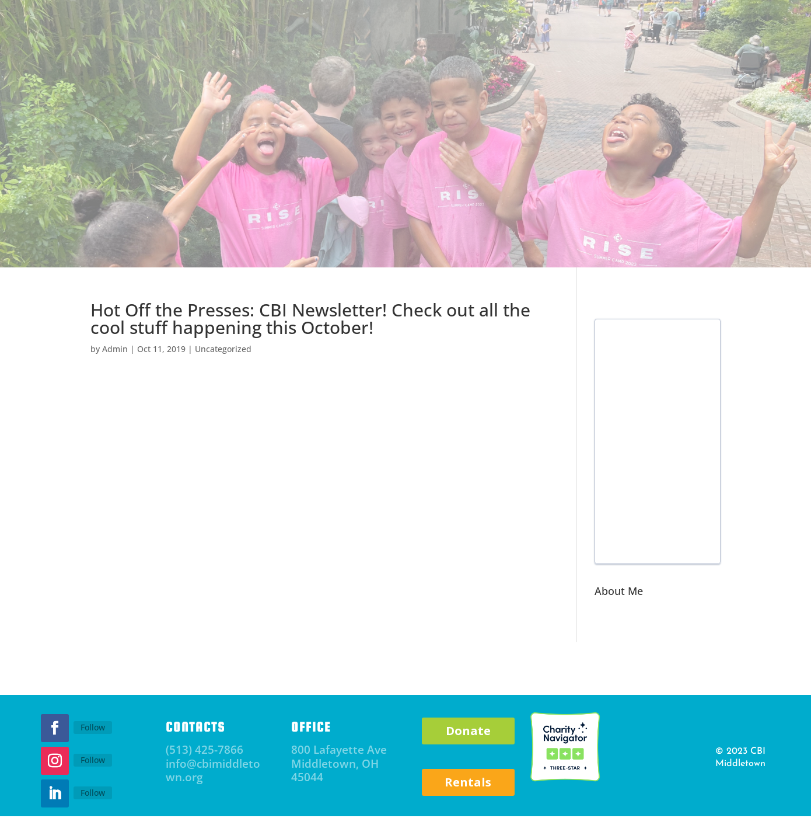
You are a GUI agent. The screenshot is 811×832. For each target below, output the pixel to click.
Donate (468, 731)
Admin (115, 348)
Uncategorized (223, 348)
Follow (93, 727)
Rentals (468, 782)
